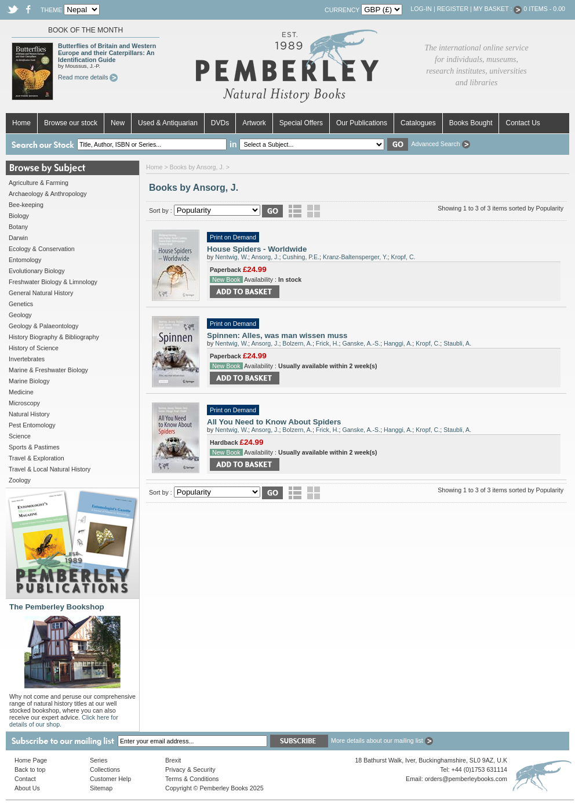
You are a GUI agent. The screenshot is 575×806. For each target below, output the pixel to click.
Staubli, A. (457, 343)
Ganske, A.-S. (361, 343)
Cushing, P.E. (300, 256)
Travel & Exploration (36, 458)
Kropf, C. (403, 256)
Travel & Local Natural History (49, 469)
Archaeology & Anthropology (47, 193)
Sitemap (101, 788)
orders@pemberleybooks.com (466, 778)
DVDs (220, 123)
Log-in (421, 8)
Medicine (21, 392)
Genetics (21, 303)
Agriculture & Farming (38, 182)
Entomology (25, 259)
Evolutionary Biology (37, 270)
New (118, 123)
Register (452, 8)
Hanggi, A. (398, 343)
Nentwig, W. (231, 256)
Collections (105, 769)
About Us (27, 788)
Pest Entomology (32, 425)
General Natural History (41, 292)
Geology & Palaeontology (43, 325)
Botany (18, 226)
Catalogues (418, 123)
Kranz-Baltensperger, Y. (355, 256)
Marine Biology (29, 380)
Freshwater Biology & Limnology (53, 281)
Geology (20, 314)
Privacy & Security (190, 769)
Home (21, 123)
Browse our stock (70, 123)
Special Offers (301, 123)
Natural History (29, 414)
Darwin (18, 237)
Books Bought (471, 123)
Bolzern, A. (297, 343)
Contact (25, 778)
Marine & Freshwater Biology (48, 369)
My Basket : (498, 8)
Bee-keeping (26, 204)
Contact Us (522, 123)
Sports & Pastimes (34, 447)
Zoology (20, 480)
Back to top (29, 769)
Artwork (254, 123)
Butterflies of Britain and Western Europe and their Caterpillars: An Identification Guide (107, 52)
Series (98, 760)
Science (20, 436)
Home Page (30, 760)
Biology (19, 215)
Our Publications (361, 123)
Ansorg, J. (265, 256)
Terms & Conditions (192, 778)
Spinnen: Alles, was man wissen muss (277, 335)
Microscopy (24, 403)
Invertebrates (27, 358)
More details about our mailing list (382, 740)
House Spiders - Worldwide (257, 249)
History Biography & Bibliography (54, 336)
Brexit (173, 760)
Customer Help (110, 778)
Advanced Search (440, 143)
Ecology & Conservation (42, 248)
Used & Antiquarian (168, 123)
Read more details (88, 77)
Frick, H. (327, 343)
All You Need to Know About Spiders (274, 421)
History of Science (34, 347)
